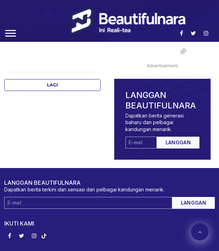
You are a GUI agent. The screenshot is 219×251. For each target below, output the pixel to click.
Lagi (52, 85)
